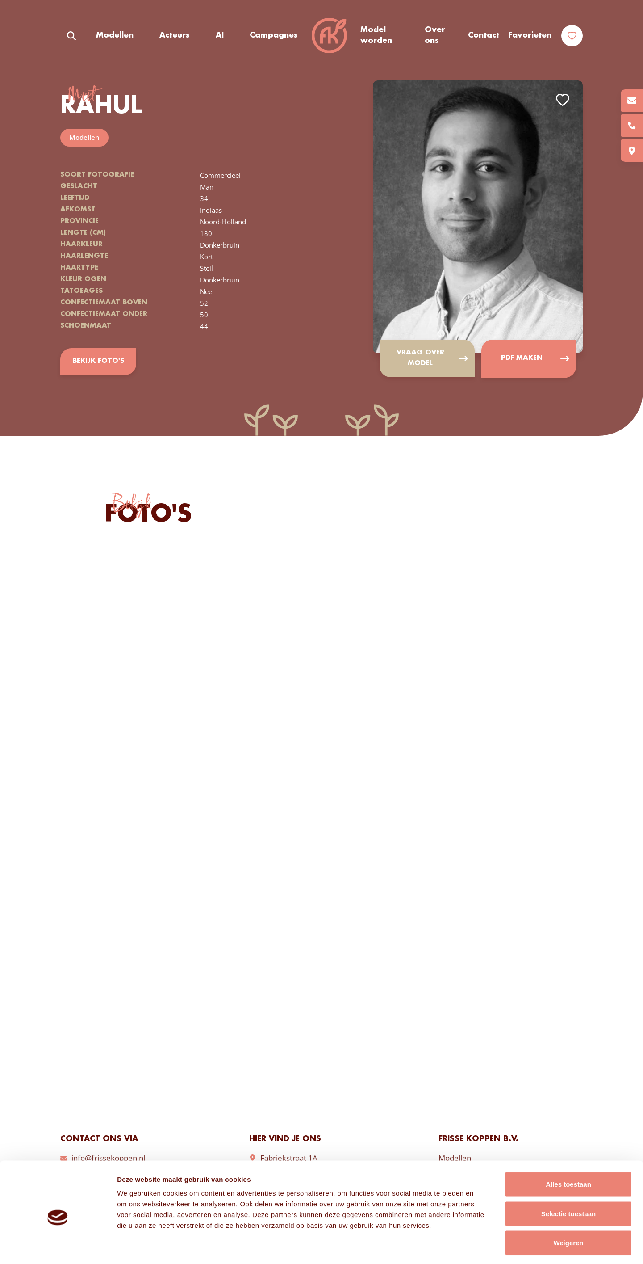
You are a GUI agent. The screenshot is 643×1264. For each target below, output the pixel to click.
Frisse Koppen (329, 36)
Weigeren (568, 1205)
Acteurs (174, 35)
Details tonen (482, 1246)
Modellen (115, 35)
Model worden (376, 35)
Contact (483, 35)
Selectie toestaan (568, 1176)
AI (220, 35)
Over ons (435, 35)
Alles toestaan (568, 1146)
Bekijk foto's (98, 361)
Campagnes (274, 35)
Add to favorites (562, 100)
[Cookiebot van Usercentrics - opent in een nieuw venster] (58, 1246)
